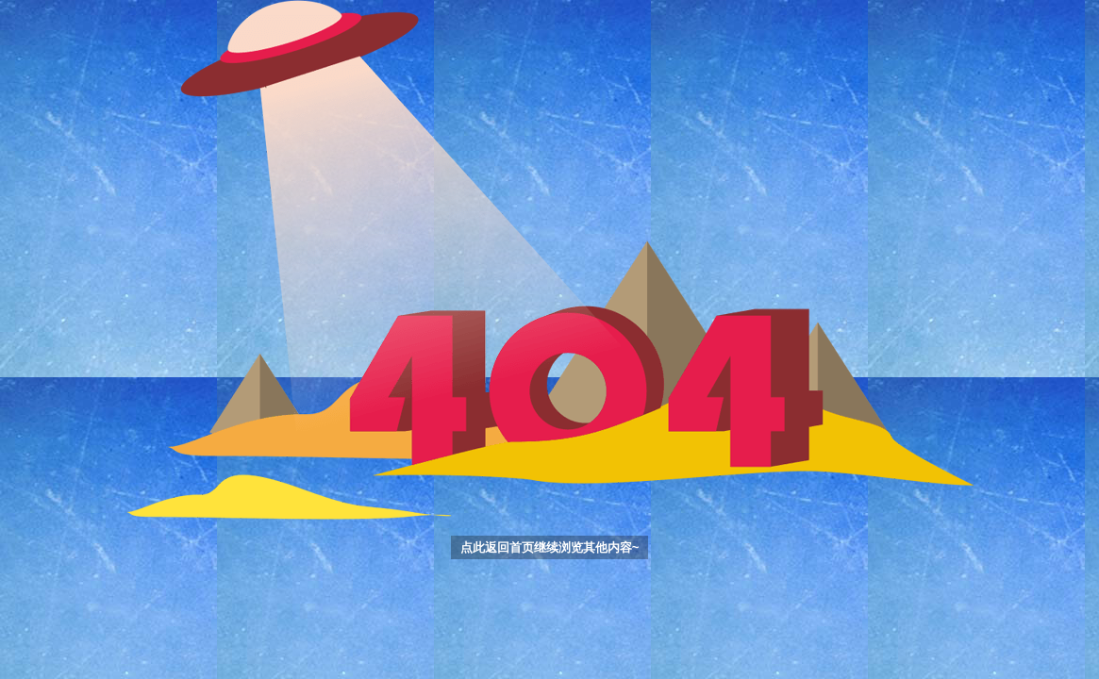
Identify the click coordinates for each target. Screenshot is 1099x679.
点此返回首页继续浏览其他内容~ (550, 547)
